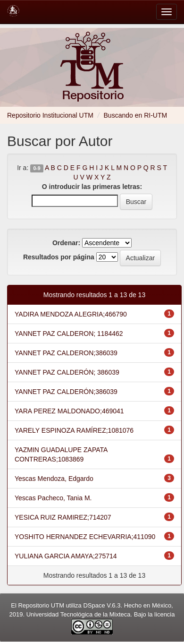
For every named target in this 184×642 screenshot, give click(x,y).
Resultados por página (58, 257)
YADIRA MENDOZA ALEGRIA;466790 (71, 314)
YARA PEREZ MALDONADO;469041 (69, 411)
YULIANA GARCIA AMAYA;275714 (66, 556)
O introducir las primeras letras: (92, 186)
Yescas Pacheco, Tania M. (53, 498)
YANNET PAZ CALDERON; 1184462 (69, 333)
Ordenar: (66, 243)
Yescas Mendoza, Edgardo (54, 478)
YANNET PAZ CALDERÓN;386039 (66, 391)
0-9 (36, 168)
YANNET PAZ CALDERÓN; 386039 (67, 372)
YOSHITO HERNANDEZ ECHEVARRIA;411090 (85, 536)
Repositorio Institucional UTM (50, 115)
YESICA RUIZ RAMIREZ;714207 (63, 517)
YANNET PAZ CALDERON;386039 (66, 353)
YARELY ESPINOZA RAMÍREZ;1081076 (74, 430)
